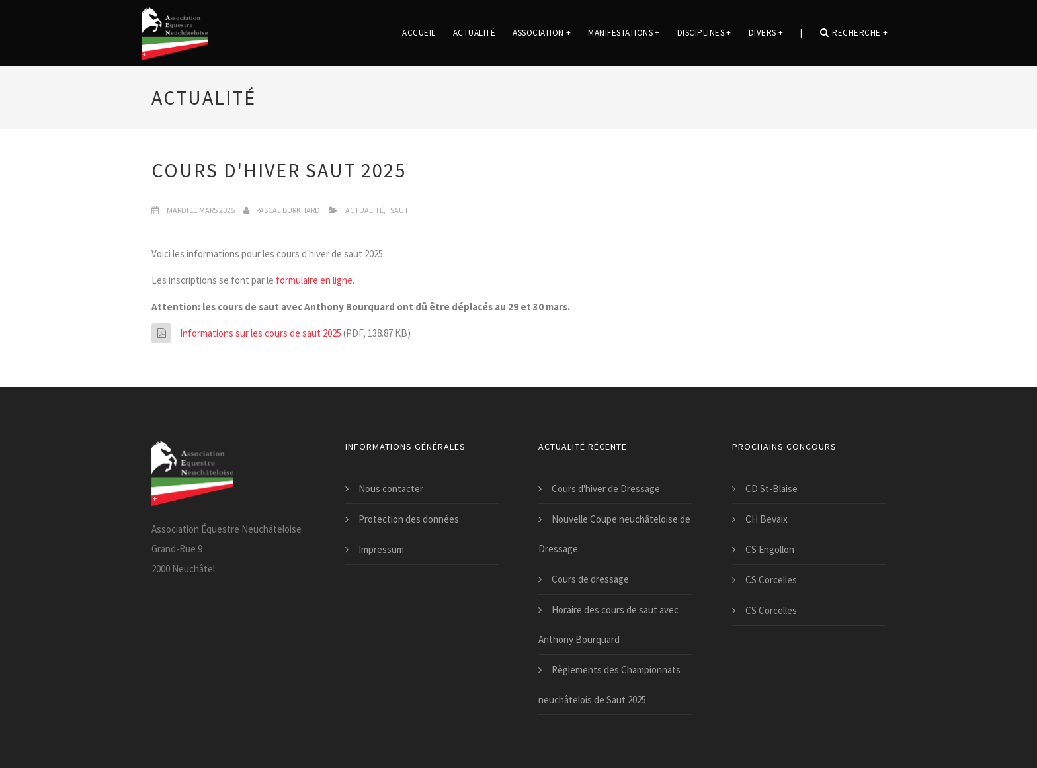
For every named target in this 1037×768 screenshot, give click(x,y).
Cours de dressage (590, 579)
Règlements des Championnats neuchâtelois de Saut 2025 (609, 684)
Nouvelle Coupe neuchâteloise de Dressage (614, 534)
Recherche (854, 32)
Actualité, (365, 210)
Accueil (419, 32)
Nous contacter (390, 488)
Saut (399, 210)
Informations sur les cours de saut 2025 (260, 333)
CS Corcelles (771, 580)
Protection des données (408, 519)
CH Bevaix (766, 519)
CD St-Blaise (771, 488)
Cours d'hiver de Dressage (606, 488)
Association (542, 32)
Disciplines (704, 32)
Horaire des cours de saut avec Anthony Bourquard (608, 624)
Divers (766, 32)
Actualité (474, 32)
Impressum (381, 549)
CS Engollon (769, 549)
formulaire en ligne (314, 280)
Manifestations (624, 32)
